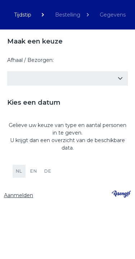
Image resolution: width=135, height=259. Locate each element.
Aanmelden (18, 195)
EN (33, 171)
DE (47, 171)
